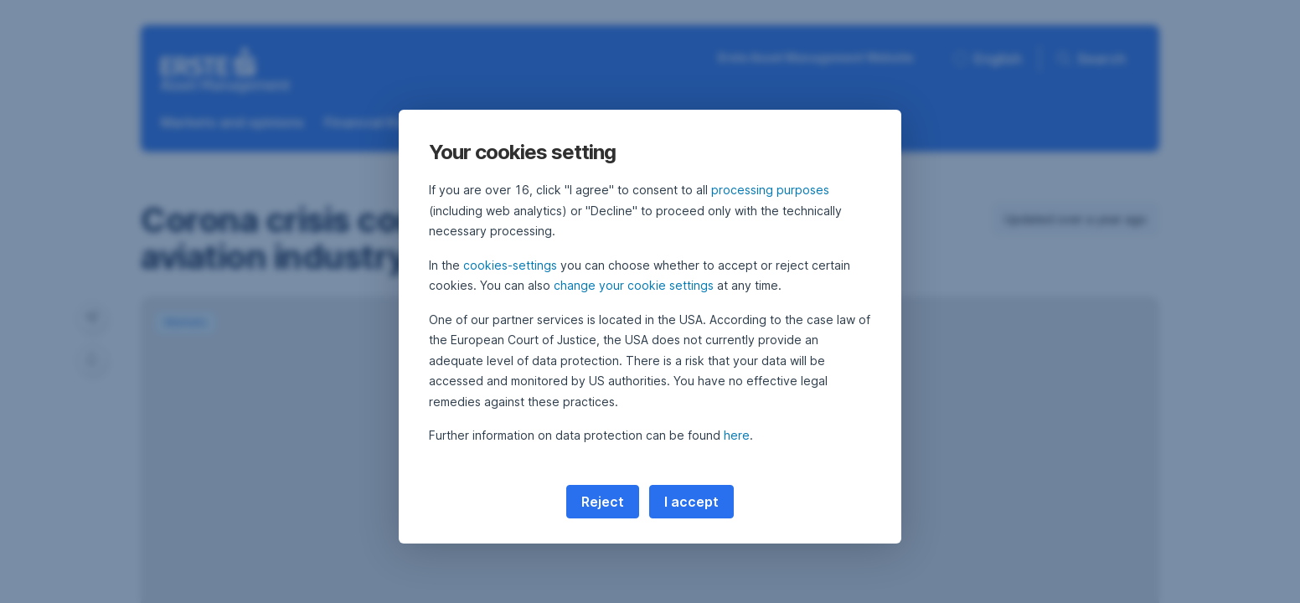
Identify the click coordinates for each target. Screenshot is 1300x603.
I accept (691, 501)
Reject (602, 501)
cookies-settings (510, 265)
